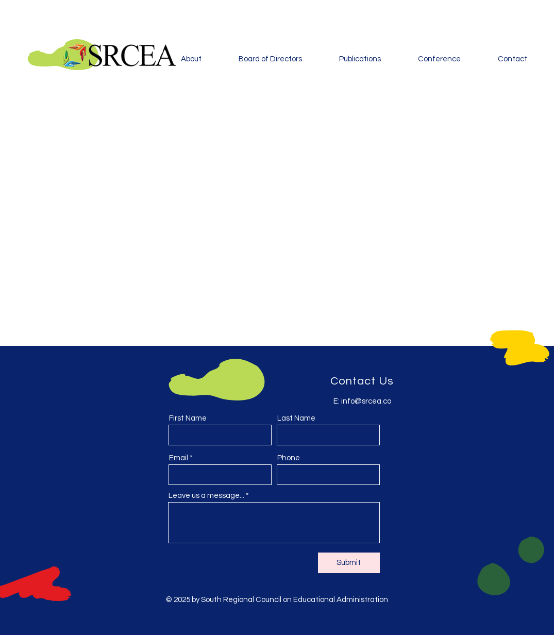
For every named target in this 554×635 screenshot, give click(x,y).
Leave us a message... (206, 495)
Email (178, 458)
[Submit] (349, 563)
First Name (188, 418)
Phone (288, 458)
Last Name (296, 418)
